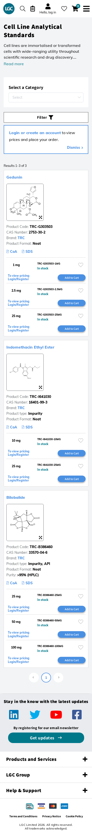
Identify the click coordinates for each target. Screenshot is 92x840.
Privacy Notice (51, 816)
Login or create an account (35, 132)
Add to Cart (72, 277)
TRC (21, 238)
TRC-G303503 (41, 226)
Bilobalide (15, 497)
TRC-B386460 (41, 547)
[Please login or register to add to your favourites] (80, 265)
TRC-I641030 (40, 396)
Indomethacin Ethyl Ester (30, 347)
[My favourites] (64, 8)
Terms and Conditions (23, 816)
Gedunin (14, 177)
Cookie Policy (74, 816)
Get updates (42, 738)
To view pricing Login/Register (18, 277)
